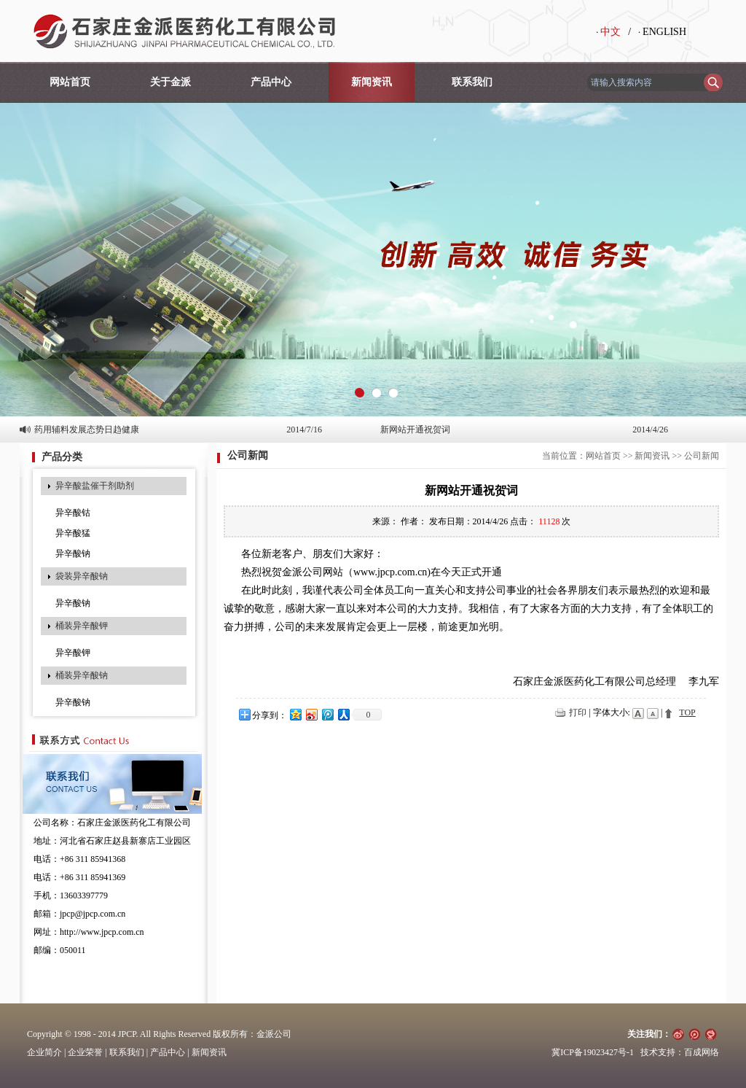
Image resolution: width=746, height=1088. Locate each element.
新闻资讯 (371, 82)
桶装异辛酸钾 (81, 626)
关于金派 (170, 82)
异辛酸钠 (72, 553)
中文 (610, 31)
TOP (687, 712)
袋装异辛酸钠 (81, 576)
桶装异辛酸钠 (81, 675)
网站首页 (70, 82)
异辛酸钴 (72, 513)
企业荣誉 (85, 1052)
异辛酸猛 (72, 533)
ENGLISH (664, 31)
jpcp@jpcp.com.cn (92, 914)
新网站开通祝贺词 (415, 429)
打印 (577, 712)
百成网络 (701, 1052)
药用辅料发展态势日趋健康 (86, 429)
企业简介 (44, 1052)
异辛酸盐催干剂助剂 (94, 486)
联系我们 (472, 82)
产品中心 (271, 82)
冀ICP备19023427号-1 (592, 1052)
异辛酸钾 (72, 653)
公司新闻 (701, 456)
